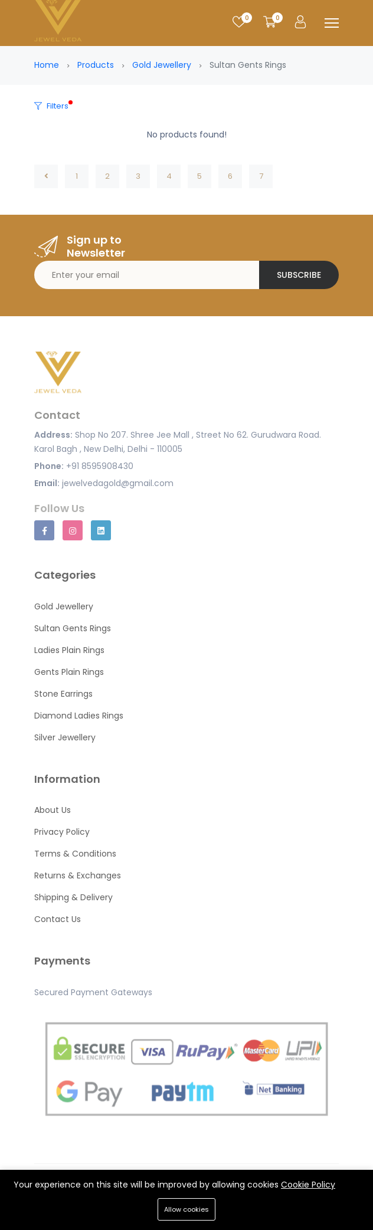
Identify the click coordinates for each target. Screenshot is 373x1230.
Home (46, 65)
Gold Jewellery (161, 65)
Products (95, 65)
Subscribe (299, 275)
